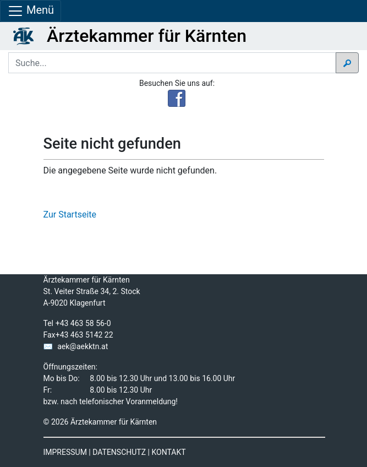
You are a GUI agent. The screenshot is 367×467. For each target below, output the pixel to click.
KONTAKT (168, 452)
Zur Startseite (69, 214)
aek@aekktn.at (82, 346)
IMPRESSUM (65, 452)
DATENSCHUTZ (119, 452)
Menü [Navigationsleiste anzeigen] (30, 11)
